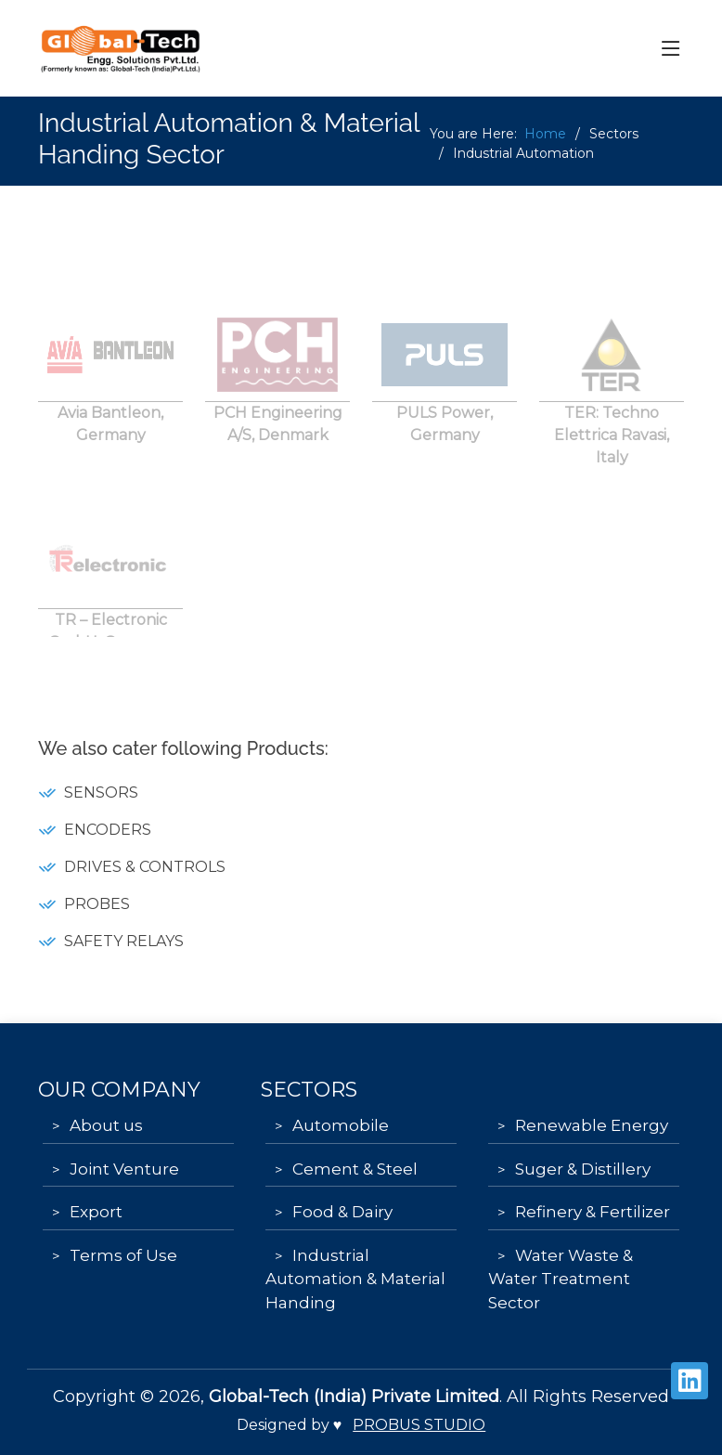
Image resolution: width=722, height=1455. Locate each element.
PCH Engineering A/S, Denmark (277, 436)
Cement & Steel (355, 1169)
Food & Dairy (342, 1211)
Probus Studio (419, 1425)
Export (96, 1211)
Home (545, 133)
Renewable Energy (591, 1125)
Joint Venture (124, 1169)
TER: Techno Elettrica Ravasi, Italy (611, 447)
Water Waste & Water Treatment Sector (560, 1279)
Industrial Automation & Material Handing (355, 1279)
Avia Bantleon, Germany (110, 436)
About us (106, 1125)
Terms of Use (123, 1255)
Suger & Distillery (583, 1169)
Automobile (340, 1125)
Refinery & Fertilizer (592, 1211)
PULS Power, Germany (444, 436)
